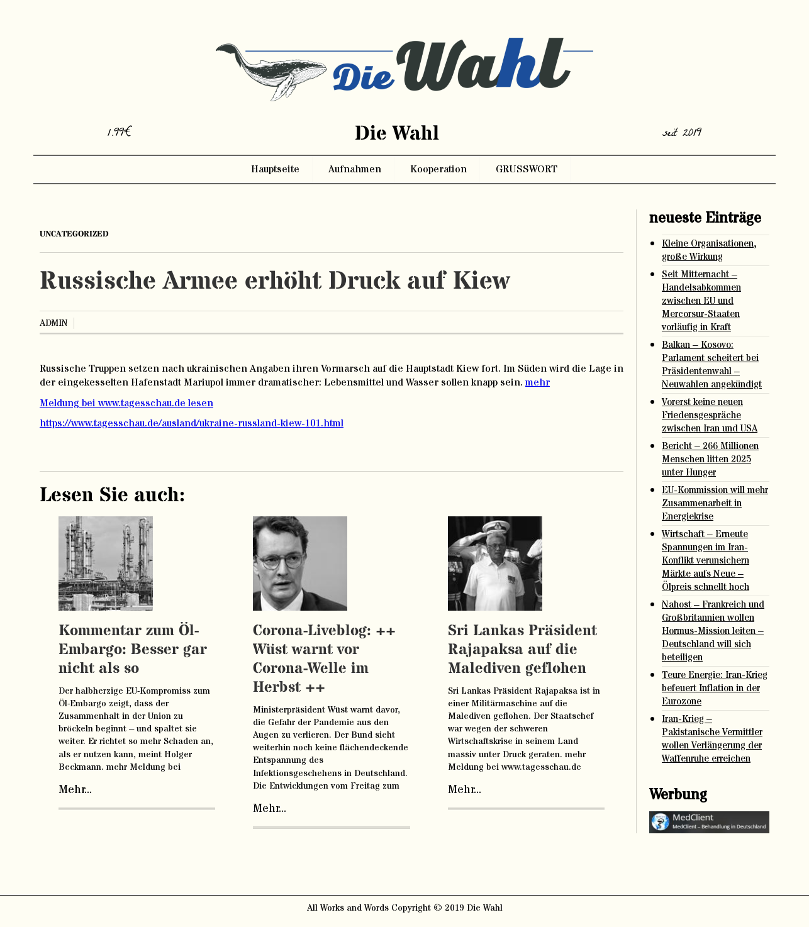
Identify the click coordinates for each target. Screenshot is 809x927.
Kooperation (438, 169)
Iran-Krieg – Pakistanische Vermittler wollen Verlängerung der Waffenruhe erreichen (712, 739)
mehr (537, 382)
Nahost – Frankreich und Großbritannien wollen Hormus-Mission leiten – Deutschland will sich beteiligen (713, 631)
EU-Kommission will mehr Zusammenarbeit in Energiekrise (715, 503)
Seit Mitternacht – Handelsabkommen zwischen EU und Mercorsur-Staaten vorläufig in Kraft (701, 301)
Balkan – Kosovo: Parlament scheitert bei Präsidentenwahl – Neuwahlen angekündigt (712, 364)
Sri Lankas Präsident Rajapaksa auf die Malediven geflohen (522, 650)
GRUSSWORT (526, 169)
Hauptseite (275, 169)
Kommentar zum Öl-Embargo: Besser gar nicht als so (133, 650)
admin (53, 323)
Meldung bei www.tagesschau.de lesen (126, 403)
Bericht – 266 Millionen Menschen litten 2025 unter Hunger (710, 459)
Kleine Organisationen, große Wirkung (709, 250)
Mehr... (75, 789)
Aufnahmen (354, 169)
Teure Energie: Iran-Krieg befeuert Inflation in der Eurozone (714, 688)
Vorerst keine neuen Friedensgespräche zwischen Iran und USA (709, 415)
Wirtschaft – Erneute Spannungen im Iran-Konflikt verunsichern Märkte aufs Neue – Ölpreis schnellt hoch (705, 561)
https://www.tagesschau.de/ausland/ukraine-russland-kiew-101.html (191, 423)
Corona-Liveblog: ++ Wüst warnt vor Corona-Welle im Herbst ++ (324, 659)
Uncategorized (74, 234)
